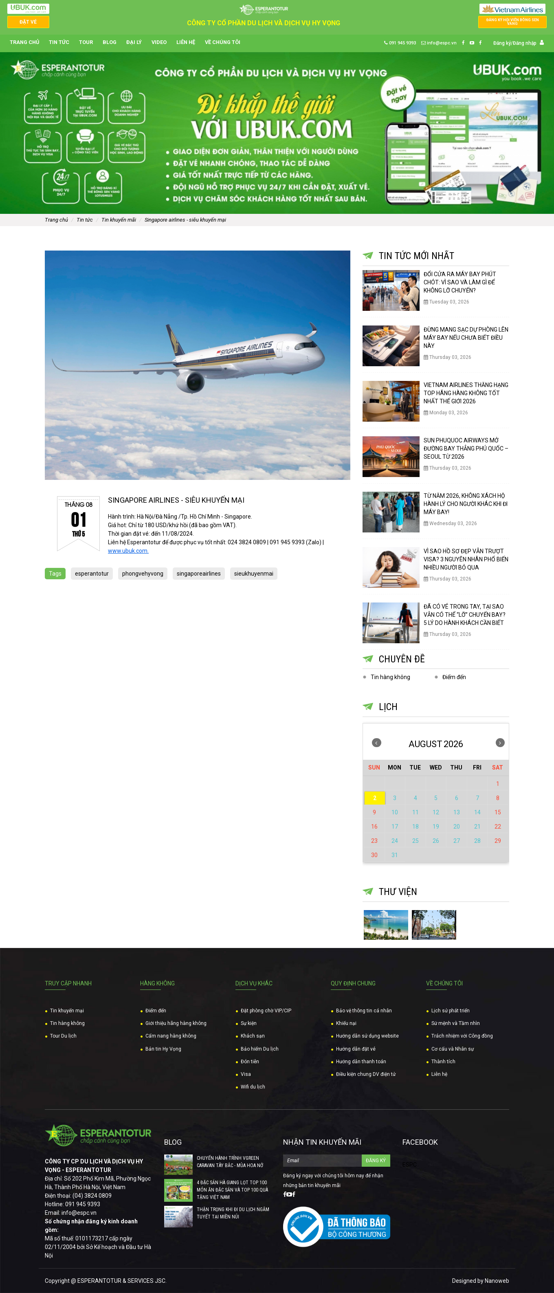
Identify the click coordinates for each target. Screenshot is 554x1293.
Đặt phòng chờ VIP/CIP (266, 1011)
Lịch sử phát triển (450, 1011)
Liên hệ (185, 42)
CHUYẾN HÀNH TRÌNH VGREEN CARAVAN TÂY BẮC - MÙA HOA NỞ (230, 1161)
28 (477, 841)
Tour (86, 42)
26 (436, 841)
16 (374, 826)
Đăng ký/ (503, 43)
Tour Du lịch (63, 1036)
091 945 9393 (400, 43)
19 (436, 826)
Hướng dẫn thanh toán (361, 1061)
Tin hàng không (390, 677)
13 (456, 812)
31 (394, 855)
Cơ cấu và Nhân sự (452, 1049)
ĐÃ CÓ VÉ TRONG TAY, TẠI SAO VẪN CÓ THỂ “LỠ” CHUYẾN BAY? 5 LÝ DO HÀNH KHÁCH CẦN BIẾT (465, 614)
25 (415, 841)
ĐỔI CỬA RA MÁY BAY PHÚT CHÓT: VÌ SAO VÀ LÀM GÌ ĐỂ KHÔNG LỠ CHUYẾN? (460, 282)
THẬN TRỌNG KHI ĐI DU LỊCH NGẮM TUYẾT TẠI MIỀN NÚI (233, 1213)
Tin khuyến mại (67, 1011)
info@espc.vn (439, 43)
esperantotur (92, 573)
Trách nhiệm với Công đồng (462, 1036)
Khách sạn (253, 1036)
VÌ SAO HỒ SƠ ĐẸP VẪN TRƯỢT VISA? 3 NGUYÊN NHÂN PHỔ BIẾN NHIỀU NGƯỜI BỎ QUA (466, 559)
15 (498, 812)
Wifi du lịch (253, 1087)
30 (374, 855)
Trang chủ (24, 42)
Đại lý (134, 42)
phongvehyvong (142, 573)
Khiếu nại (346, 1023)
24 (394, 841)
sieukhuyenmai (253, 573)
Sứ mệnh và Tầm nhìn (455, 1023)
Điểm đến (454, 677)
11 (415, 812)
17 (394, 826)
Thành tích (443, 1061)
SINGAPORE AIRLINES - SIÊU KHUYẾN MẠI (185, 220)
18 (415, 826)
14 (477, 812)
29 (498, 841)
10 (394, 812)
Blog (110, 42)
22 (498, 826)
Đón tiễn (250, 1061)
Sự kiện (249, 1023)
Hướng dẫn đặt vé (356, 1049)
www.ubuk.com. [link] (128, 551)
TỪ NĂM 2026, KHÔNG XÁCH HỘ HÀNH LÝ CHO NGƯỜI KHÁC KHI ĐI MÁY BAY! (466, 504)
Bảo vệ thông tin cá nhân (364, 1011)
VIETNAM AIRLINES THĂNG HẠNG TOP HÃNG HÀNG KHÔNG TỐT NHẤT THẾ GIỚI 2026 (466, 393)
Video (159, 42)
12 (436, 812)
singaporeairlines (199, 573)
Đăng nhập (524, 43)
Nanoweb (497, 1281)
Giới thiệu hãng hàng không (176, 1023)
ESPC (409, 1164)
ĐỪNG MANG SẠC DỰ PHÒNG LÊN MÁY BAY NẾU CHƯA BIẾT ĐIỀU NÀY (466, 337)
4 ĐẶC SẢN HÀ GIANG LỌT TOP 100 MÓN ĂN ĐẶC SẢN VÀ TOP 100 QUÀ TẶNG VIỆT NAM (232, 1190)
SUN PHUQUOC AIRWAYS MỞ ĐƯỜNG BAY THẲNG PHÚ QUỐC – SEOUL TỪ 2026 (466, 448)
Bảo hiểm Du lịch (260, 1049)
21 (477, 826)
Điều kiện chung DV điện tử (366, 1074)
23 (374, 841)
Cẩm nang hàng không (170, 1036)
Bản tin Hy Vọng (163, 1049)
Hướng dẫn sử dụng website (367, 1036)
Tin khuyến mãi (118, 220)
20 (456, 826)
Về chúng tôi (222, 42)
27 (456, 841)
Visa (246, 1074)
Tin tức (59, 42)
